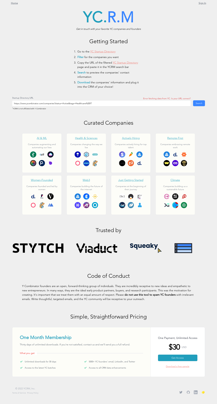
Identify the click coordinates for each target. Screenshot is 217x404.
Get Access (177, 357)
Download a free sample (177, 366)
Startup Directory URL (22, 97)
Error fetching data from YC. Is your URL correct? (167, 98)
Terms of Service (19, 393)
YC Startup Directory (103, 51)
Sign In (202, 3)
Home (14, 3)
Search (199, 103)
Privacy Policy (32, 393)
